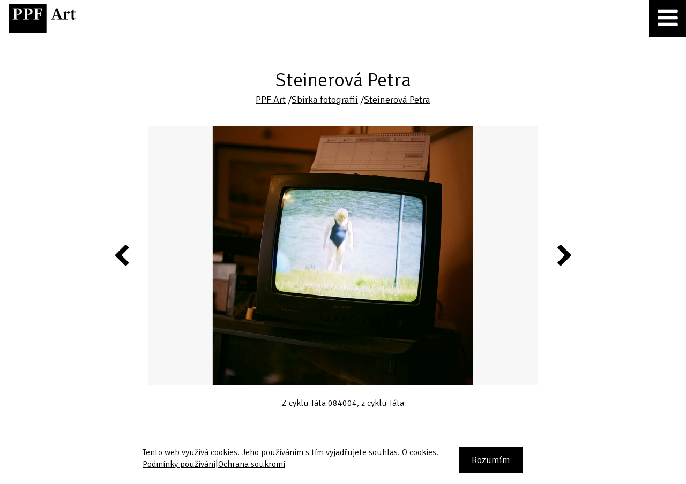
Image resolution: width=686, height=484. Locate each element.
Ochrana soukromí (251, 464)
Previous (122, 255)
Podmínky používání (179, 464)
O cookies (419, 452)
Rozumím (491, 460)
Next (563, 255)
